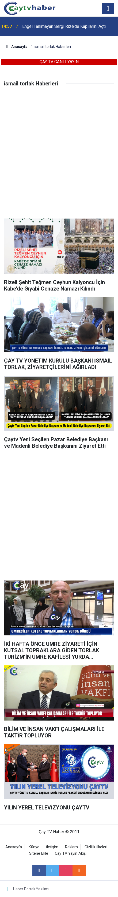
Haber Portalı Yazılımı (31, 889)
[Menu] (108, 8)
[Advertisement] (59, 157)
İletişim (52, 847)
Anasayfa (13, 847)
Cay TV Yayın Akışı (70, 853)
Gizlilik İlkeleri (96, 847)
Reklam (71, 847)
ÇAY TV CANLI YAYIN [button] (59, 61)
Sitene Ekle (38, 853)
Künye (34, 847)
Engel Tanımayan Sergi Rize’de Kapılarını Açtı (64, 26)
